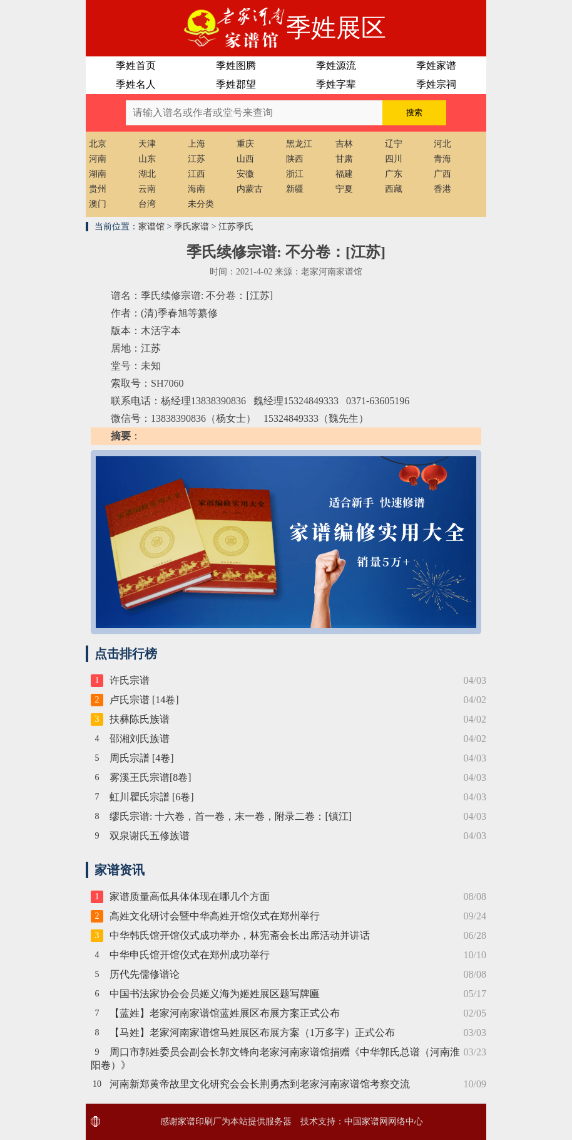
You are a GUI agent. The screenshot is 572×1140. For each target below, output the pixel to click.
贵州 (97, 189)
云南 (147, 189)
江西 (196, 174)
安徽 (245, 174)
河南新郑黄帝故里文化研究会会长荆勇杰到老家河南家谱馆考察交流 (260, 1084)
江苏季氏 (235, 226)
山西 (245, 159)
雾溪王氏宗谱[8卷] (151, 777)
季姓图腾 (236, 65)
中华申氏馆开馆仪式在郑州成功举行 (190, 954)
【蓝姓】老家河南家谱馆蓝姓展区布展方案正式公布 (225, 1013)
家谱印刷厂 (200, 1121)
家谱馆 (151, 226)
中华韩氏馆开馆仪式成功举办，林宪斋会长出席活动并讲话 (240, 935)
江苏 (196, 159)
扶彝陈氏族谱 (140, 719)
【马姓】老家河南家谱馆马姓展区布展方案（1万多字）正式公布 (252, 1032)
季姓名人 (136, 84)
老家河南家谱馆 (186, 28)
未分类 (201, 204)
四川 (393, 159)
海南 (196, 189)
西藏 (393, 189)
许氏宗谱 (130, 680)
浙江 (295, 174)
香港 (442, 189)
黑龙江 (299, 144)
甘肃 (344, 159)
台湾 (147, 204)
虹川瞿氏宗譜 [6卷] (152, 797)
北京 (97, 144)
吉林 (344, 144)
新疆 (295, 189)
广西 (442, 174)
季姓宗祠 (436, 84)
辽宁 (393, 144)
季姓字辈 (336, 84)
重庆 (245, 144)
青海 (442, 159)
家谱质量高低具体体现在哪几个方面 (190, 896)
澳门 (97, 204)
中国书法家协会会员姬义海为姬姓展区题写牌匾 (215, 993)
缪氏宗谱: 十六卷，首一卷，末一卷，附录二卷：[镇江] (231, 816)
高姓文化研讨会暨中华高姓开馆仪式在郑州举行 (215, 916)
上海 (196, 144)
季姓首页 (136, 65)
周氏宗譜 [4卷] (142, 758)
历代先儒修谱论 (145, 974)
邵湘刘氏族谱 (140, 738)
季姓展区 (336, 28)
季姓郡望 (236, 84)
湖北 (147, 174)
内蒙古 (250, 189)
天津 (147, 144)
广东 (393, 174)
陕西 (295, 159)
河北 (442, 144)
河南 (97, 159)
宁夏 (344, 189)
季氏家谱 (191, 226)
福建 (344, 174)
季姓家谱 (436, 65)
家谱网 (375, 1121)
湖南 (97, 174)
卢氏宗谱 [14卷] (144, 699)
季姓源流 (336, 65)
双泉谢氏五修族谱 (150, 835)
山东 (147, 159)
